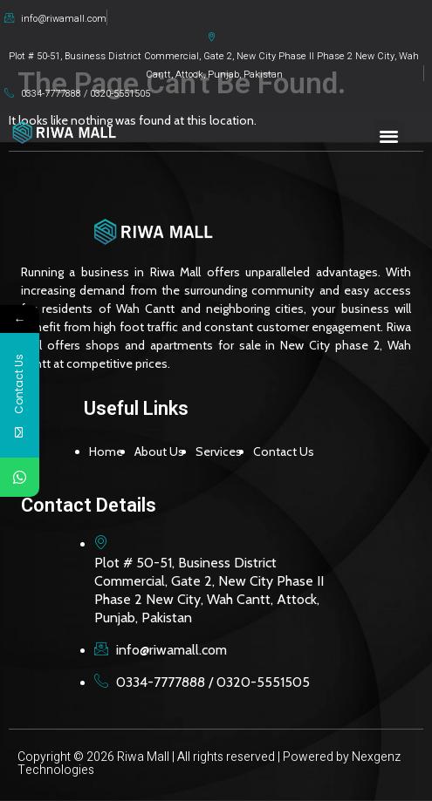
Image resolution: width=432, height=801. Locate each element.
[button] (389, 135)
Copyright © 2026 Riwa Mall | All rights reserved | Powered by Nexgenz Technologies (209, 763)
